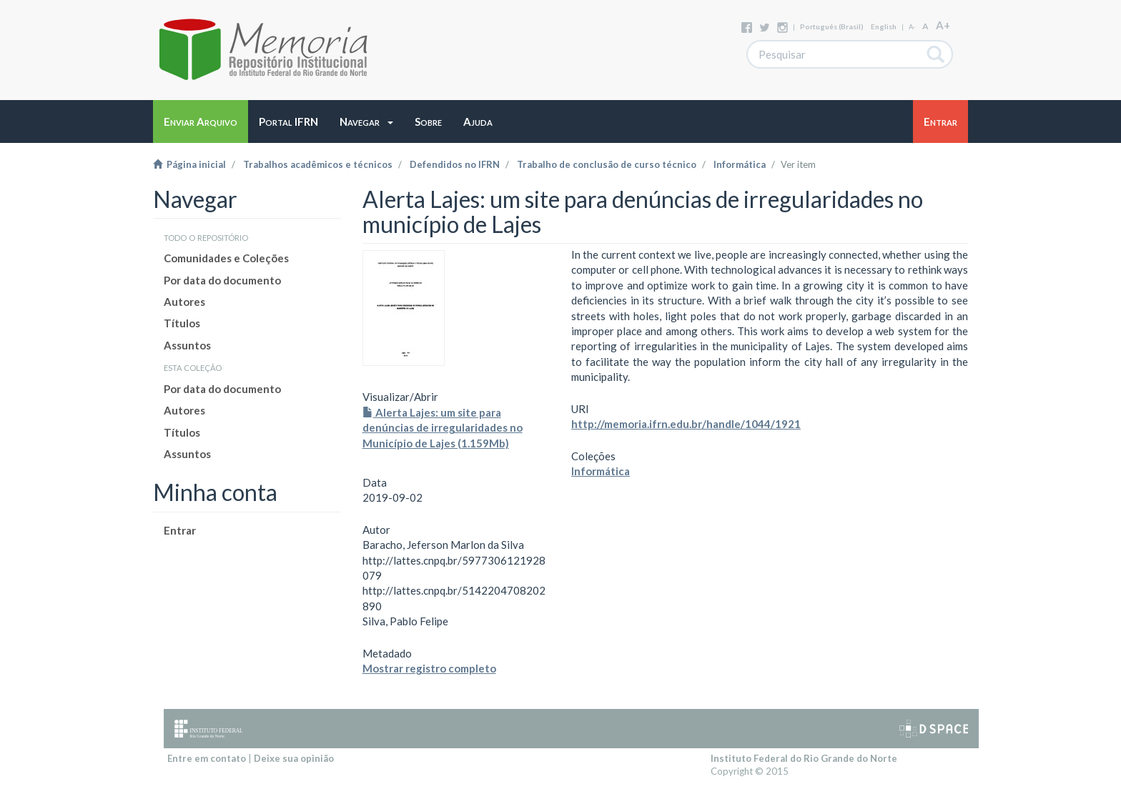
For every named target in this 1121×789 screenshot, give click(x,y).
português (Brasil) (832, 26)
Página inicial (189, 164)
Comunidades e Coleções (226, 258)
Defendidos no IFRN (455, 164)
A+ (943, 25)
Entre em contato (206, 758)
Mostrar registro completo (429, 668)
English (884, 26)
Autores (184, 301)
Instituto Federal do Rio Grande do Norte (804, 758)
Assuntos (187, 345)
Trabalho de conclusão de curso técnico (606, 164)
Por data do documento (222, 280)
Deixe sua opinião (294, 758)
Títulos (182, 323)
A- (912, 27)
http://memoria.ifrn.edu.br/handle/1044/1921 (686, 423)
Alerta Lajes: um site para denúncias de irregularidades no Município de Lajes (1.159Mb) (442, 428)
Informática (739, 164)
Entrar (180, 530)
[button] (366, 121)
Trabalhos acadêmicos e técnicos (317, 164)
